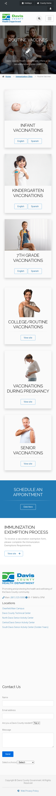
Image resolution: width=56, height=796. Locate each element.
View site (28, 337)
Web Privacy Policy (28, 791)
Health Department (11, 21)
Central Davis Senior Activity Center (18, 622)
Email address (9, 710)
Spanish (35, 141)
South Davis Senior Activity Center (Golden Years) (25, 627)
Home (8, 77)
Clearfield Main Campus (13, 608)
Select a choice (9, 762)
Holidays (27, 3)
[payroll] (50, 8)
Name (5, 697)
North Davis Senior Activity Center (17, 618)
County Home (44, 3)
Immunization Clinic (24, 77)
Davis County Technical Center (16, 613)
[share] (5, 3)
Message (6, 730)
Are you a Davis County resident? (17, 723)
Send (7, 754)
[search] (39, 19)
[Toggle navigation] (49, 19)
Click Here (28, 507)
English (20, 141)
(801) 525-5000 (17, 597)
